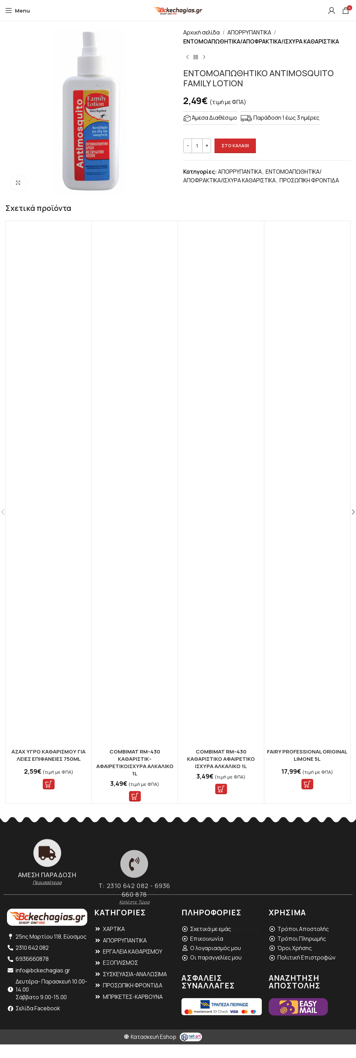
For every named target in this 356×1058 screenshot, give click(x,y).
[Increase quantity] (206, 146)
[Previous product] (187, 57)
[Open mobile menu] (17, 10)
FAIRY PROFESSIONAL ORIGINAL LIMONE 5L (307, 755)
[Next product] (204, 57)
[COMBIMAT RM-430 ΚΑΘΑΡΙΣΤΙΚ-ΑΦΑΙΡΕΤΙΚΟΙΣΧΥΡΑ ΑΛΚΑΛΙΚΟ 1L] (135, 484)
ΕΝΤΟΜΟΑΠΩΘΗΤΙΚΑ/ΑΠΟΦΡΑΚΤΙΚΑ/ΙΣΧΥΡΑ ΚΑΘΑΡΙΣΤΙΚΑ (261, 41)
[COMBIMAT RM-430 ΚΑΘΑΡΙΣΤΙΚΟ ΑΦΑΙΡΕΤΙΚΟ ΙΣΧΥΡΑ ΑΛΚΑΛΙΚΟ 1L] (221, 484)
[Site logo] (178, 10)
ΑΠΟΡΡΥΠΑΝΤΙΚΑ (249, 32)
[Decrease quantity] (187, 146)
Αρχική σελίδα (201, 32)
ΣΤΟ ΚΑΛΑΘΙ (235, 145)
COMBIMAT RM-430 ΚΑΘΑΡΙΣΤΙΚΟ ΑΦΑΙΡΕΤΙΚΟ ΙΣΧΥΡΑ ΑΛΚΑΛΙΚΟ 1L (221, 759)
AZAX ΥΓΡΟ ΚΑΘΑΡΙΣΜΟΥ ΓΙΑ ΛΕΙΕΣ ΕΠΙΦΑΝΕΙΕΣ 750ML (48, 755)
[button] (49, 784)
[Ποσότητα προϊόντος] (197, 146)
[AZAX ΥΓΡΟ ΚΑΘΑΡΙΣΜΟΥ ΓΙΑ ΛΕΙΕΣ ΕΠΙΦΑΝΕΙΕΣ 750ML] (48, 484)
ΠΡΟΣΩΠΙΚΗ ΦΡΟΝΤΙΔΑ (309, 180)
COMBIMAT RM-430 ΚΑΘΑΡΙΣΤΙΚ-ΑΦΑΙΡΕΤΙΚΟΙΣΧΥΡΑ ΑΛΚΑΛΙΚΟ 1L (134, 762)
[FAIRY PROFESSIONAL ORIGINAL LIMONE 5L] (307, 484)
